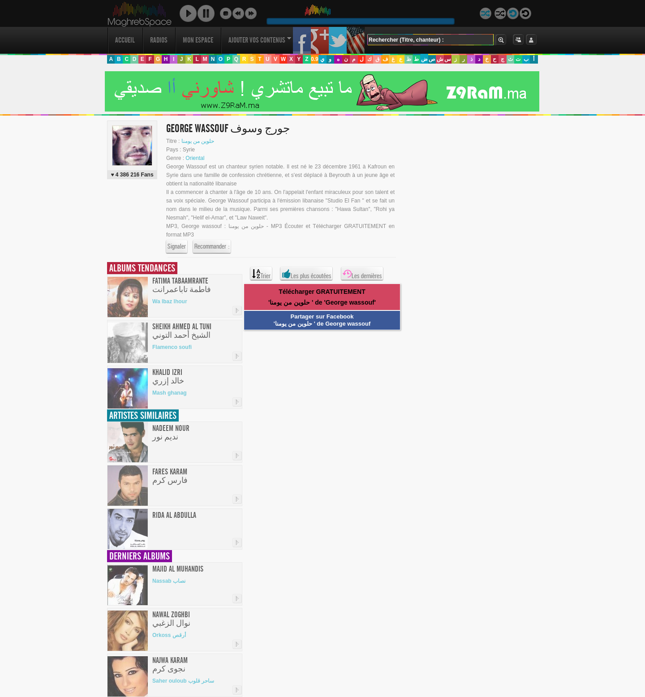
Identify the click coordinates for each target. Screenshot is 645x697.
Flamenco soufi (172, 347)
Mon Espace (198, 40)
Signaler (177, 247)
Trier (261, 274)
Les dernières (362, 274)
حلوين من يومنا (198, 141)
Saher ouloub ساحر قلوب (183, 681)
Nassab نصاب (168, 581)
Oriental (194, 158)
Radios (159, 40)
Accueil (125, 40)
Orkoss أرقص (169, 635)
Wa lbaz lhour (169, 301)
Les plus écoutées (306, 274)
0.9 (314, 59)
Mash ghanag (169, 393)
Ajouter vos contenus (259, 40)
